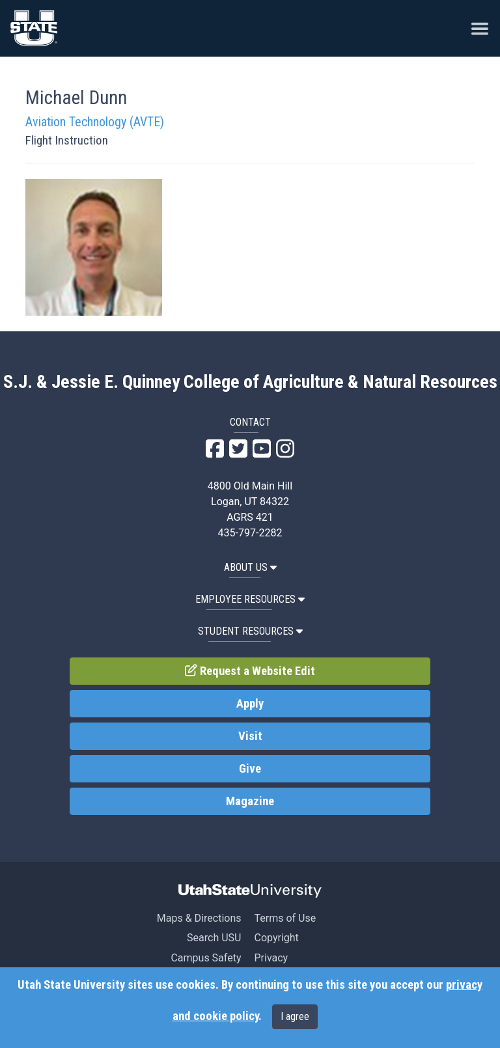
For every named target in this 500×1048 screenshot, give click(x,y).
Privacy (271, 958)
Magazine (250, 801)
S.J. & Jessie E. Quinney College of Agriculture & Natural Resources (250, 382)
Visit (250, 736)
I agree (295, 1016)
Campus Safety (206, 958)
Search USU (214, 937)
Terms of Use (285, 918)
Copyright (276, 937)
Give (250, 769)
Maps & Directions (199, 918)
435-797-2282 (250, 533)
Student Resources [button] (250, 631)
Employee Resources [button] (250, 599)
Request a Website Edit (250, 671)
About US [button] (250, 567)
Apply (250, 703)
